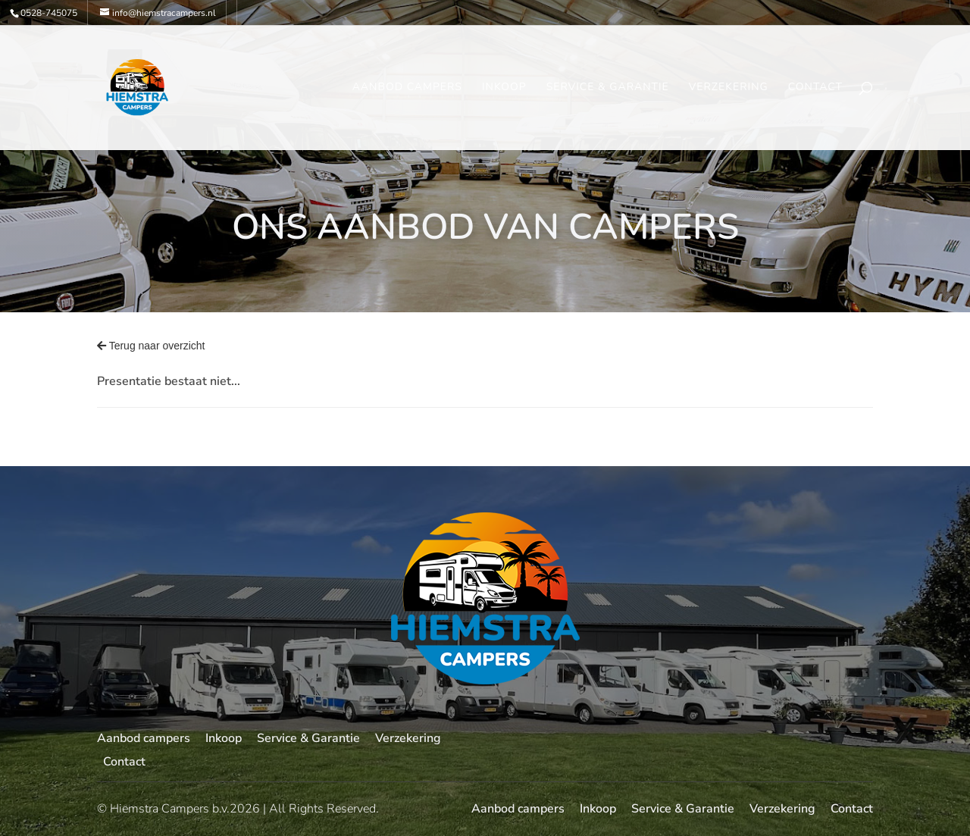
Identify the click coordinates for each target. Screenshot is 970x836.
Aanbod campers (407, 88)
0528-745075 (48, 13)
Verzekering (728, 88)
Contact (815, 88)
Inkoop (504, 88)
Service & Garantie (607, 88)
